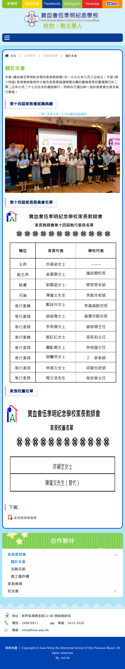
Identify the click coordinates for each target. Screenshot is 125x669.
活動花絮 (18, 569)
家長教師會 (50, 55)
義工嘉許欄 (20, 576)
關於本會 (18, 562)
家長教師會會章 (25, 517)
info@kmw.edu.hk (35, 630)
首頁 (13, 55)
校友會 (13, 591)
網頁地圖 (11, 647)
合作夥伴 (29, 55)
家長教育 (15, 584)
